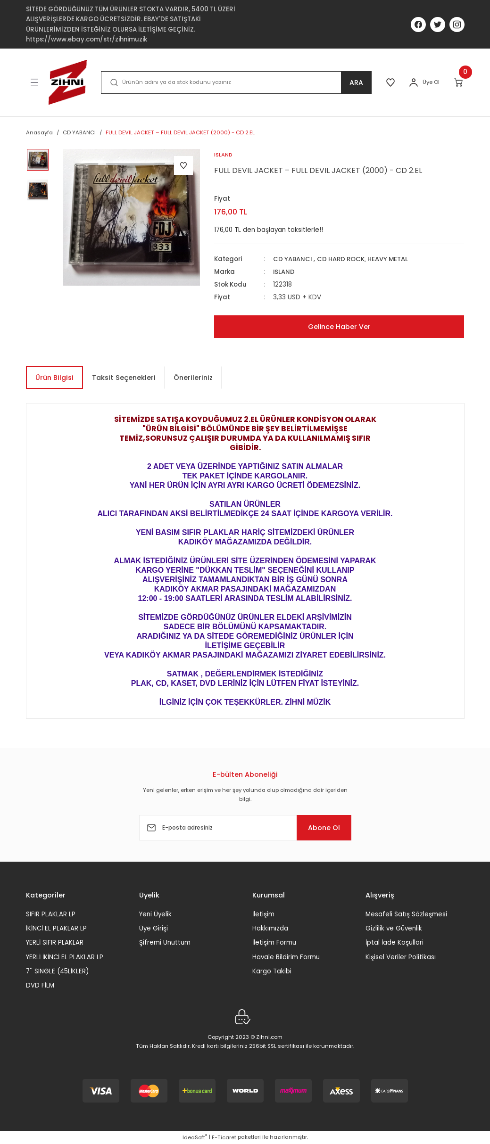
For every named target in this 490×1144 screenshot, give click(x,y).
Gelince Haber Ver (339, 326)
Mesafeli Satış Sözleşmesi (406, 914)
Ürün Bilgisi (54, 377)
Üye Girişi (153, 928)
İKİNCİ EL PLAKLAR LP (56, 928)
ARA (356, 82)
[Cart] (459, 82)
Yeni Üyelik (155, 914)
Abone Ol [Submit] (323, 827)
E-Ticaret (224, 1137)
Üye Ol (431, 82)
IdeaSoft (195, 1137)
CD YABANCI (292, 259)
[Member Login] (413, 82)
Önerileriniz (193, 377)
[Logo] (68, 82)
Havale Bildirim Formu (286, 957)
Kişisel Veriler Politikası (400, 957)
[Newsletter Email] (245, 828)
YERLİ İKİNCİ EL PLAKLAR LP (64, 957)
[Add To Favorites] (183, 165)
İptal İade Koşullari (394, 942)
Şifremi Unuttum (165, 942)
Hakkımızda (270, 928)
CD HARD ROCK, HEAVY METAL (364, 259)
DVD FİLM (40, 985)
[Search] (236, 82)
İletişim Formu (274, 942)
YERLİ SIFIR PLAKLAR (54, 942)
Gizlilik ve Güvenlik (393, 928)
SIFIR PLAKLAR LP (50, 914)
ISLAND (284, 271)
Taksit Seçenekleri (124, 377)
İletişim (263, 914)
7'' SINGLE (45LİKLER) (57, 971)
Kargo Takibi (271, 971)
